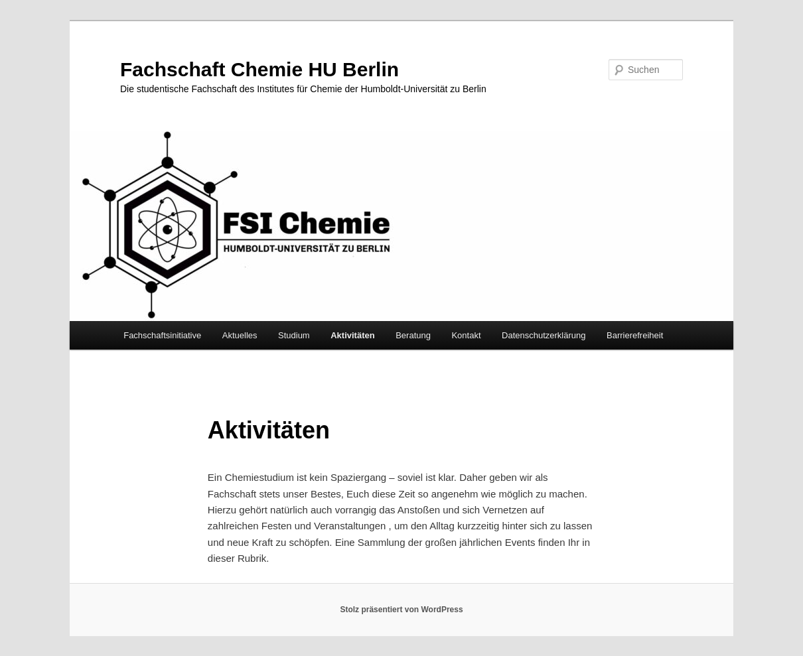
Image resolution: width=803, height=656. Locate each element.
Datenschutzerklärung (543, 335)
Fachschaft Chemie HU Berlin (259, 69)
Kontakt (465, 335)
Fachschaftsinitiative (162, 335)
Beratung (413, 335)
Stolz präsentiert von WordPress (401, 609)
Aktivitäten (352, 335)
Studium (294, 335)
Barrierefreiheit (635, 335)
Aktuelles (239, 335)
